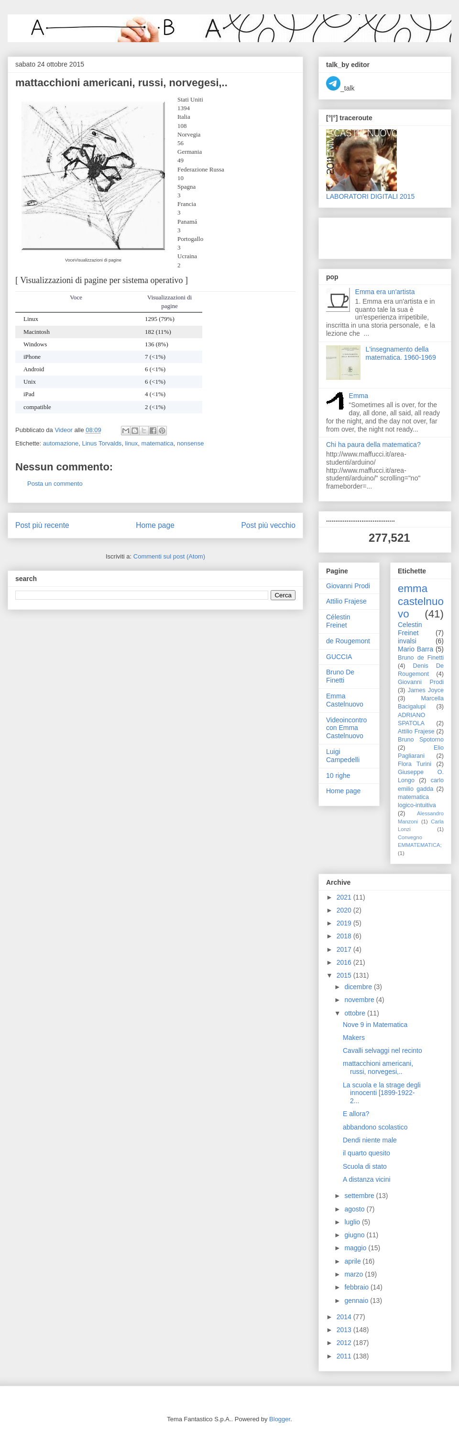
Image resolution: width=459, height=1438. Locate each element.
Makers (354, 1037)
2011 (345, 1356)
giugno (355, 1235)
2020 (345, 910)
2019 (345, 923)
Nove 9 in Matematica (375, 1024)
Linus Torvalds (102, 443)
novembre (360, 1000)
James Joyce (426, 690)
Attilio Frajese (346, 601)
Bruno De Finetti (340, 676)
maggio (356, 1248)
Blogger (279, 1419)
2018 (345, 936)
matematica (158, 443)
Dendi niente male (370, 1140)
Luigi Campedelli (343, 756)
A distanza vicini (367, 1179)
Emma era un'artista (385, 292)
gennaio (357, 1300)
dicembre (358, 987)
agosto (355, 1209)
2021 (345, 897)
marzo (354, 1274)
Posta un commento (55, 483)
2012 (345, 1343)
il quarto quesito (366, 1153)
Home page (155, 525)
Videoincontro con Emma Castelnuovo (346, 728)
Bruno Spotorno (421, 739)
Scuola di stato (365, 1166)
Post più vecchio (268, 525)
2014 (345, 1317)
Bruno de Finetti (421, 657)
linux (131, 443)
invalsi (407, 641)
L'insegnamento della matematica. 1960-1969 (401, 353)
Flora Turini (414, 764)
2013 (345, 1330)
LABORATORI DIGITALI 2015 (370, 196)
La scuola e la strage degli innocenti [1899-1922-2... (382, 1093)
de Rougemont (348, 641)
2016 (345, 962)
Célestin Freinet (338, 621)
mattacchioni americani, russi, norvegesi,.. (378, 1067)
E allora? (356, 1114)
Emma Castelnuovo (344, 700)
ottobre (355, 1013)
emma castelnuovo (421, 601)
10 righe (338, 775)
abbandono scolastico (375, 1127)
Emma (358, 395)
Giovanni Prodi (348, 586)
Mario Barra (415, 649)
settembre (360, 1195)
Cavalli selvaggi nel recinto (382, 1050)
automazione (60, 443)
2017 (345, 949)
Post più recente (42, 525)
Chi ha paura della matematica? (373, 444)
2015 (345, 975)
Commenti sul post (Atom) (169, 556)
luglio (353, 1222)
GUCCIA (339, 657)
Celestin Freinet (410, 629)
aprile (353, 1261)
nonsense (190, 443)
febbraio (357, 1287)
